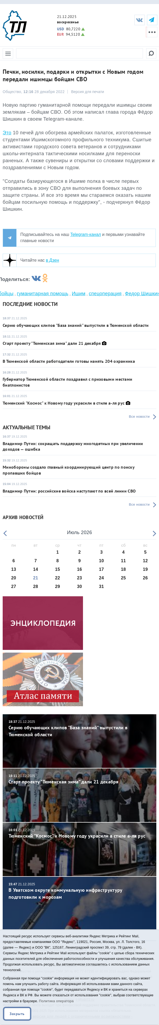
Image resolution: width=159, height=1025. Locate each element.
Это (7, 132)
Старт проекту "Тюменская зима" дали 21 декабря (52, 343)
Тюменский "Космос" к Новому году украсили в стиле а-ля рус (63, 403)
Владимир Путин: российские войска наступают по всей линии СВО (69, 491)
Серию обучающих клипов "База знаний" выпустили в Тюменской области (76, 325)
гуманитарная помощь (43, 293)
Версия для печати (87, 92)
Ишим (78, 293)
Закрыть (17, 1013)
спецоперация (105, 293)
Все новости (139, 417)
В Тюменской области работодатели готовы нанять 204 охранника (69, 361)
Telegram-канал (85, 234)
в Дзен (52, 260)
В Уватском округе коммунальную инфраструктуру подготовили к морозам (79, 891)
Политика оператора (56, 1001)
